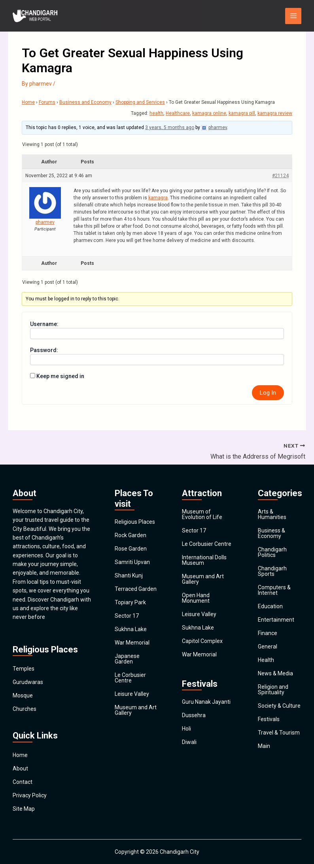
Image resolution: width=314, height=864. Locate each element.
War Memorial (132, 642)
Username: (44, 324)
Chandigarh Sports (272, 571)
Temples (23, 668)
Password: (44, 350)
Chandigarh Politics (272, 552)
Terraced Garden (136, 589)
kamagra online (209, 113)
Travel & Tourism (279, 732)
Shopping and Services (140, 102)
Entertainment (276, 620)
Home (28, 102)
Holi (186, 728)
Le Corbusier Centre (130, 678)
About (20, 768)
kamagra (158, 198)
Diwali (189, 742)
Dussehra (194, 715)
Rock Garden (130, 535)
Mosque (23, 695)
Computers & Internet (274, 590)
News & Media (275, 673)
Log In (268, 392)
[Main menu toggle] (293, 16)
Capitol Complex (202, 641)
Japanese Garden (127, 659)
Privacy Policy (30, 795)
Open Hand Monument (196, 598)
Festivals (269, 719)
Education (270, 606)
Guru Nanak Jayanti (206, 702)
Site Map (24, 809)
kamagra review (274, 113)
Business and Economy (85, 102)
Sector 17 (127, 616)
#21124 (280, 175)
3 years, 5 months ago (169, 127)
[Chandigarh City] (36, 15)
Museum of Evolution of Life (202, 514)
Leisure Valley (132, 694)
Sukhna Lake (131, 629)
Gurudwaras (28, 682)
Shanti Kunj (129, 575)
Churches (24, 709)
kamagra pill (242, 113)
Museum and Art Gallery (136, 710)
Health (266, 660)
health (156, 113)
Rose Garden (131, 548)
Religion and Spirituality (273, 689)
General (267, 646)
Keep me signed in (60, 376)
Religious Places (135, 522)
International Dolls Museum (204, 560)
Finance (267, 633)
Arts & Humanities (272, 514)
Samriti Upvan (132, 562)
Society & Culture (279, 706)
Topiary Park (130, 602)
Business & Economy (271, 533)
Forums (47, 102)
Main (264, 746)
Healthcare (178, 113)
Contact (22, 782)
